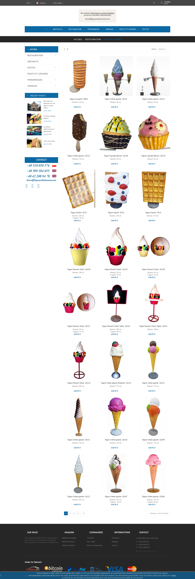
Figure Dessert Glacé (76, 269)
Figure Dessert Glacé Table (113, 326)
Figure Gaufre (76, 212)
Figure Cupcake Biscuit (113, 156)
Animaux (32, 85)
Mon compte (91, 542)
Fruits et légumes (37, 73)
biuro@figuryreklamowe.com (147, 551)
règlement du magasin (69, 538)
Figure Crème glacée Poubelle (113, 383)
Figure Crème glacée (113, 99)
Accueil (33, 49)
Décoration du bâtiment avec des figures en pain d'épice (49, 104)
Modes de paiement (68, 545)
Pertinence (163, 49)
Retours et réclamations (94, 545)
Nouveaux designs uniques (49, 117)
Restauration (35, 55)
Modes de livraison (68, 542)
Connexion (90, 538)
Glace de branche (49, 141)
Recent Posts (38, 95)
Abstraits (32, 61)
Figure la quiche (76, 99)
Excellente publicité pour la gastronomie (49, 129)
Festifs (31, 67)
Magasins (115, 542)
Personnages (34, 79)
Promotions (115, 538)
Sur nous (115, 545)
